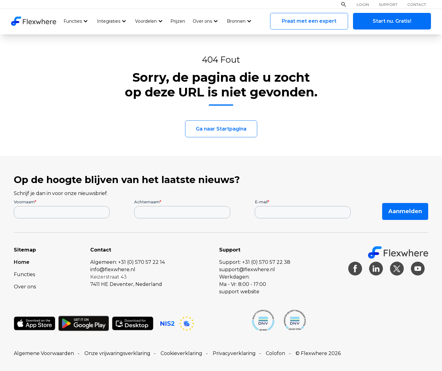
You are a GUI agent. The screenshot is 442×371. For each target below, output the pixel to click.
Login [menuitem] (363, 4)
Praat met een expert (309, 21)
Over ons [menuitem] (25, 287)
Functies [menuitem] (24, 274)
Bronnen (236, 21)
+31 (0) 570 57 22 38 (266, 262)
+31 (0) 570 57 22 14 (141, 262)
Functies (73, 21)
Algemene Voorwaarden (44, 353)
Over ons (202, 21)
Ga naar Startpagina (221, 129)
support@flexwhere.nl (247, 269)
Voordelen (146, 21)
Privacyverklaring (234, 353)
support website (239, 292)
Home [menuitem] (21, 262)
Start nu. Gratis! (392, 21)
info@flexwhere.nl (112, 269)
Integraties (108, 21)
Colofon (275, 353)
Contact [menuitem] (416, 4)
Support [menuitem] (388, 4)
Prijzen (177, 21)
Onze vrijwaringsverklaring (117, 353)
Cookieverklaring (181, 353)
